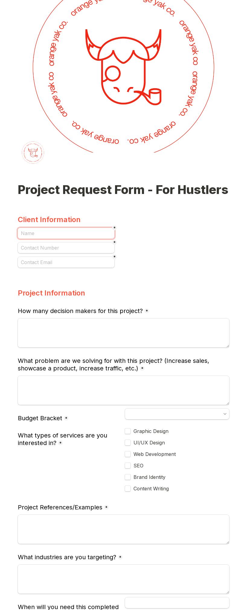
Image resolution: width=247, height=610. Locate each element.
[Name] (66, 233)
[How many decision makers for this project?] (123, 332)
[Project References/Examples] (123, 529)
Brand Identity (149, 477)
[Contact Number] (66, 247)
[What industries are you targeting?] (123, 579)
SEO (139, 465)
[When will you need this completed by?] (177, 602)
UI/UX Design (149, 442)
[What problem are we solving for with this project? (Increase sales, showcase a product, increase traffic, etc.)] (123, 390)
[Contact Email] (66, 262)
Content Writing (151, 488)
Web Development (154, 454)
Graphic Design (150, 431)
